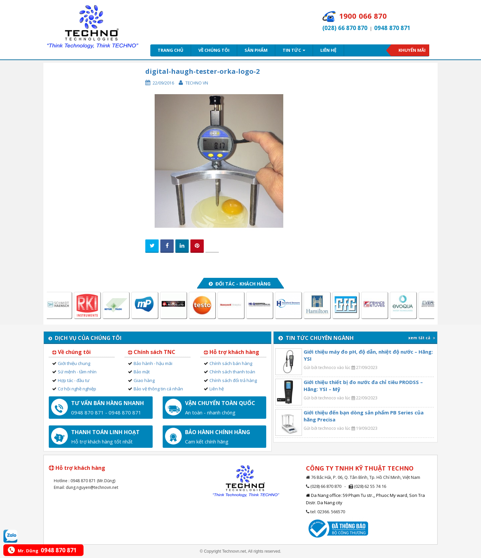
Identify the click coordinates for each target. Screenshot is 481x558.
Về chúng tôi (213, 50)
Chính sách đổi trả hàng (233, 380)
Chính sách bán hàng (230, 363)
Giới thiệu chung (74, 363)
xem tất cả (421, 338)
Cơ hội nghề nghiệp (77, 389)
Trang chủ (170, 50)
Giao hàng (144, 380)
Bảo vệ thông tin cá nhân (158, 389)
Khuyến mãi (412, 50)
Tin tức (294, 50)
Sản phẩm (256, 50)
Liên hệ (328, 50)
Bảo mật (142, 372)
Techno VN (196, 83)
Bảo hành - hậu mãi (153, 363)
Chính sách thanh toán (232, 372)
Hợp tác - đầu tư (74, 380)
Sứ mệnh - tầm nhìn (77, 372)
